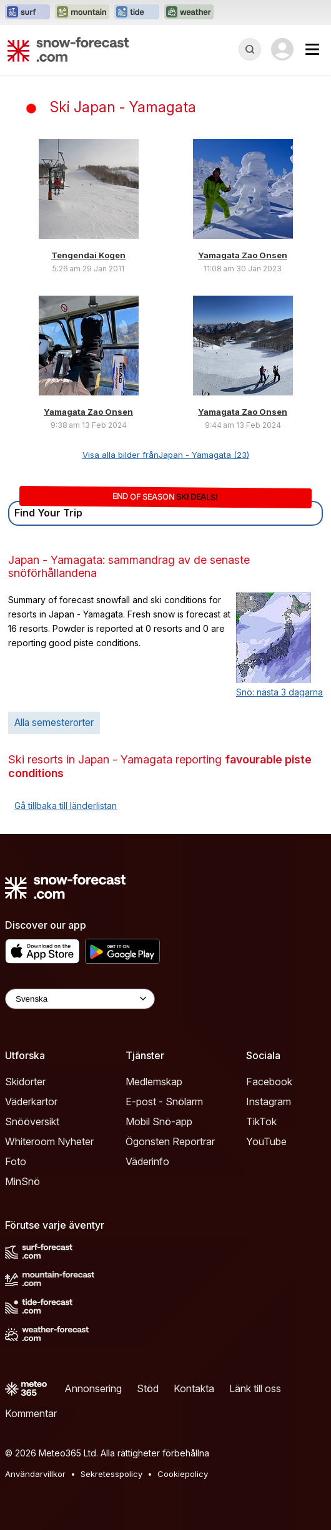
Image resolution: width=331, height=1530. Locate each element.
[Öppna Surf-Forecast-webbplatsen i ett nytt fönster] (27, 12)
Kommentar (31, 1413)
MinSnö (22, 1181)
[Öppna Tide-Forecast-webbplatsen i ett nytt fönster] (136, 12)
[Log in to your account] (282, 49)
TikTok (261, 1121)
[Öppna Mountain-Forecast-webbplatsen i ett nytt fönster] (82, 12)
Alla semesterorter (54, 723)
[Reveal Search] (250, 49)
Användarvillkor (35, 1474)
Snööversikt (32, 1121)
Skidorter (25, 1081)
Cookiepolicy (182, 1474)
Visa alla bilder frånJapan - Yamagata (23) (165, 455)
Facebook (269, 1081)
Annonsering (93, 1388)
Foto (15, 1161)
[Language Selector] (80, 999)
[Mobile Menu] (312, 49)
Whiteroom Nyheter (49, 1141)
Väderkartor (31, 1101)
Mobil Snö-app (159, 1121)
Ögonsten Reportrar (170, 1141)
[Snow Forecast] (68, 49)
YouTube (266, 1141)
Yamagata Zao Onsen (242, 255)
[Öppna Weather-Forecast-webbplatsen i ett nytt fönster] (189, 12)
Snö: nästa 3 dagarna (279, 692)
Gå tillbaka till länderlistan (65, 805)
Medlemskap (154, 1081)
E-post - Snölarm (164, 1101)
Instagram (268, 1101)
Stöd (148, 1388)
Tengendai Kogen (88, 255)
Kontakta (194, 1388)
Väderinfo (147, 1161)
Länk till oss (255, 1388)
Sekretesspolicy (111, 1474)
